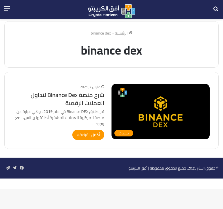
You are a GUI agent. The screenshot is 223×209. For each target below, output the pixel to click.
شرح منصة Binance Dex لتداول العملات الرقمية (67, 98)
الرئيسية (123, 33)
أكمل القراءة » (88, 134)
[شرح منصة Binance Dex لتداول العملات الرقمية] (161, 111)
